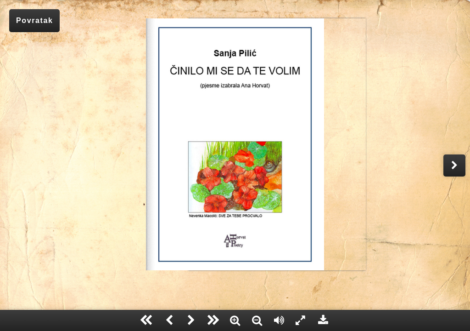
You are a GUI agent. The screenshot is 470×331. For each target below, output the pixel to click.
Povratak (34, 20)
